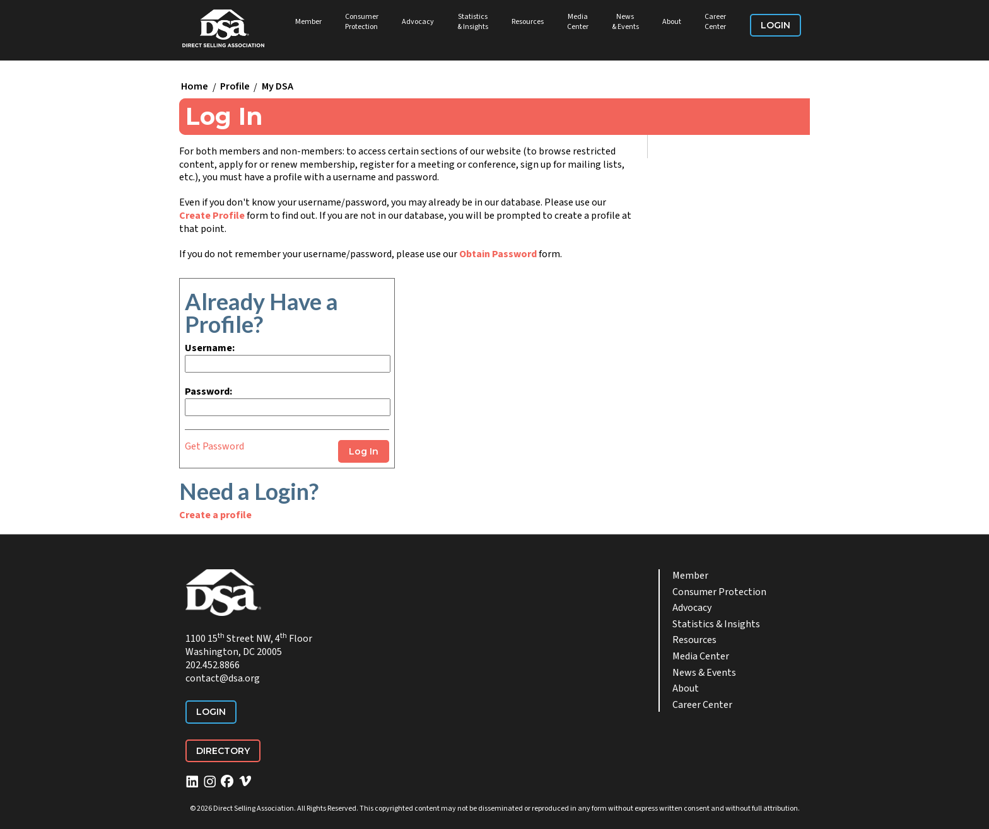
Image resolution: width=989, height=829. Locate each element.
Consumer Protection (361, 21)
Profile (235, 87)
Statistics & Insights (472, 21)
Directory (223, 751)
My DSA (277, 87)
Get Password (214, 446)
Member (308, 21)
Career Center (715, 21)
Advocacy (418, 21)
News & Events (625, 21)
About (671, 21)
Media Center (577, 21)
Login (775, 25)
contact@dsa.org (222, 678)
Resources (528, 21)
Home (194, 87)
